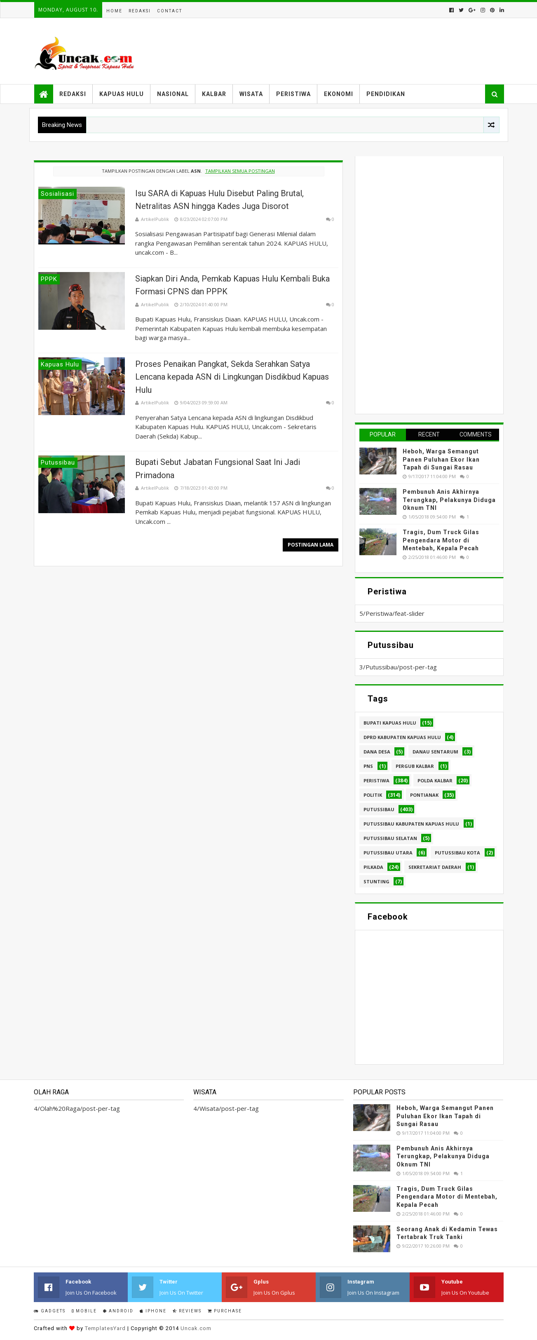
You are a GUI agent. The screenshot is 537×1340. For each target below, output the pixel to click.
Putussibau (378, 809)
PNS (368, 766)
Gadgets (50, 1311)
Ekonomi (338, 94)
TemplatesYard (105, 1328)
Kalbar (214, 94)
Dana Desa (376, 752)
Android (118, 1311)
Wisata (251, 94)
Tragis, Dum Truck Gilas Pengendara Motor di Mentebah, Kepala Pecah (441, 540)
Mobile (84, 1311)
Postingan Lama (310, 544)
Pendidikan (385, 94)
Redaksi (140, 11)
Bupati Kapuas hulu (389, 723)
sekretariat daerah (434, 867)
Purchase (225, 1311)
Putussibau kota (457, 853)
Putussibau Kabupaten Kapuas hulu (411, 824)
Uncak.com (196, 1328)
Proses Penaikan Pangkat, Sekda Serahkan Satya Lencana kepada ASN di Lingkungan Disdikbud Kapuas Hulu (232, 377)
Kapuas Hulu (121, 94)
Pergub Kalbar (415, 766)
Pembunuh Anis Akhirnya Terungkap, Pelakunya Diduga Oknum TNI (449, 499)
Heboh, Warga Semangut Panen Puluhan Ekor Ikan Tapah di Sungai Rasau (441, 459)
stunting (376, 881)
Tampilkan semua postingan (240, 171)
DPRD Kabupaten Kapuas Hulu (402, 737)
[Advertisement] (421, 284)
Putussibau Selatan (390, 838)
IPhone (153, 1311)
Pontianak (424, 795)
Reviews (187, 1311)
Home (114, 11)
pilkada (373, 867)
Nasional (173, 94)
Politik (372, 795)
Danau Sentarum (435, 752)
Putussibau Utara (388, 853)
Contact (169, 11)
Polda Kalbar (435, 780)
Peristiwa (293, 94)
